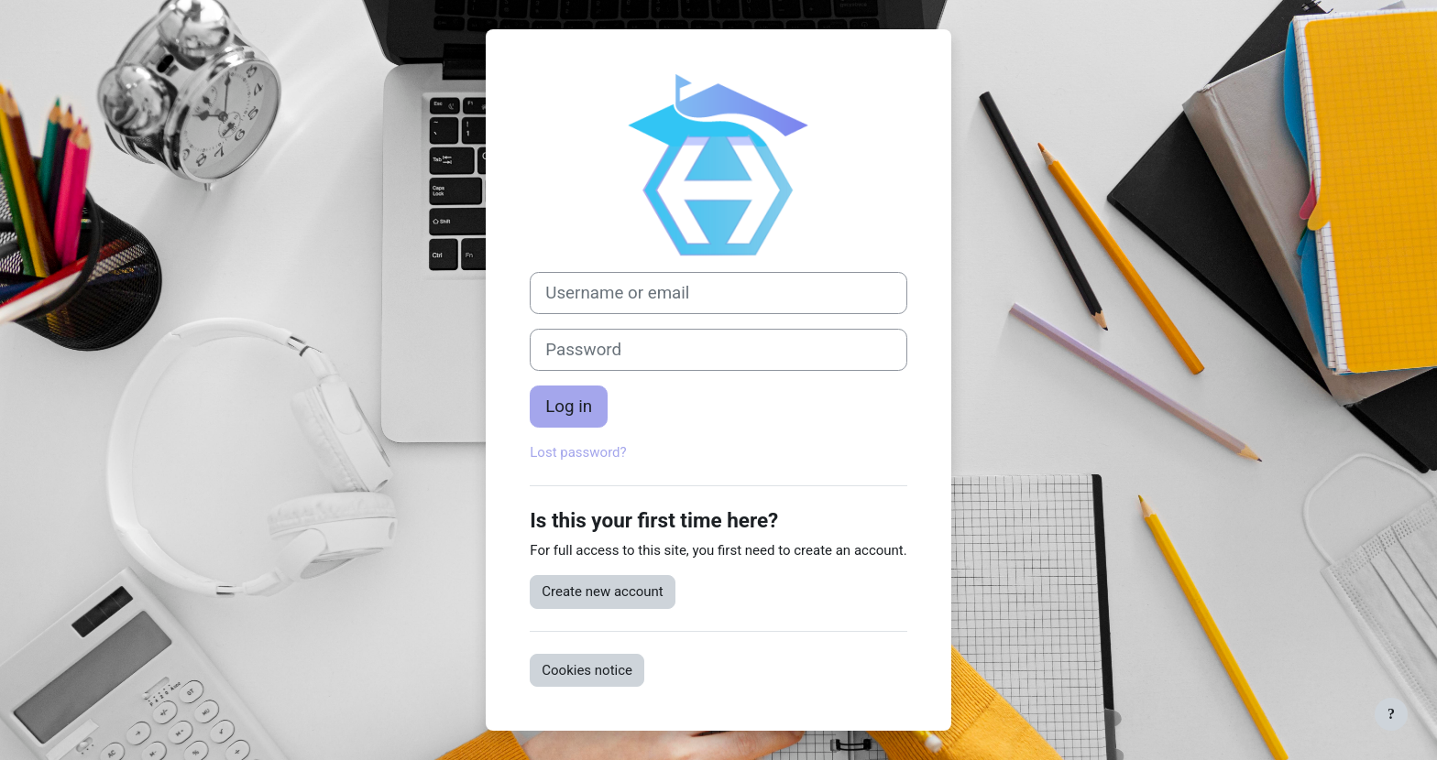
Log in (568, 406)
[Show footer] (1391, 714)
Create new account (603, 591)
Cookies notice (587, 670)
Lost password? (578, 452)
